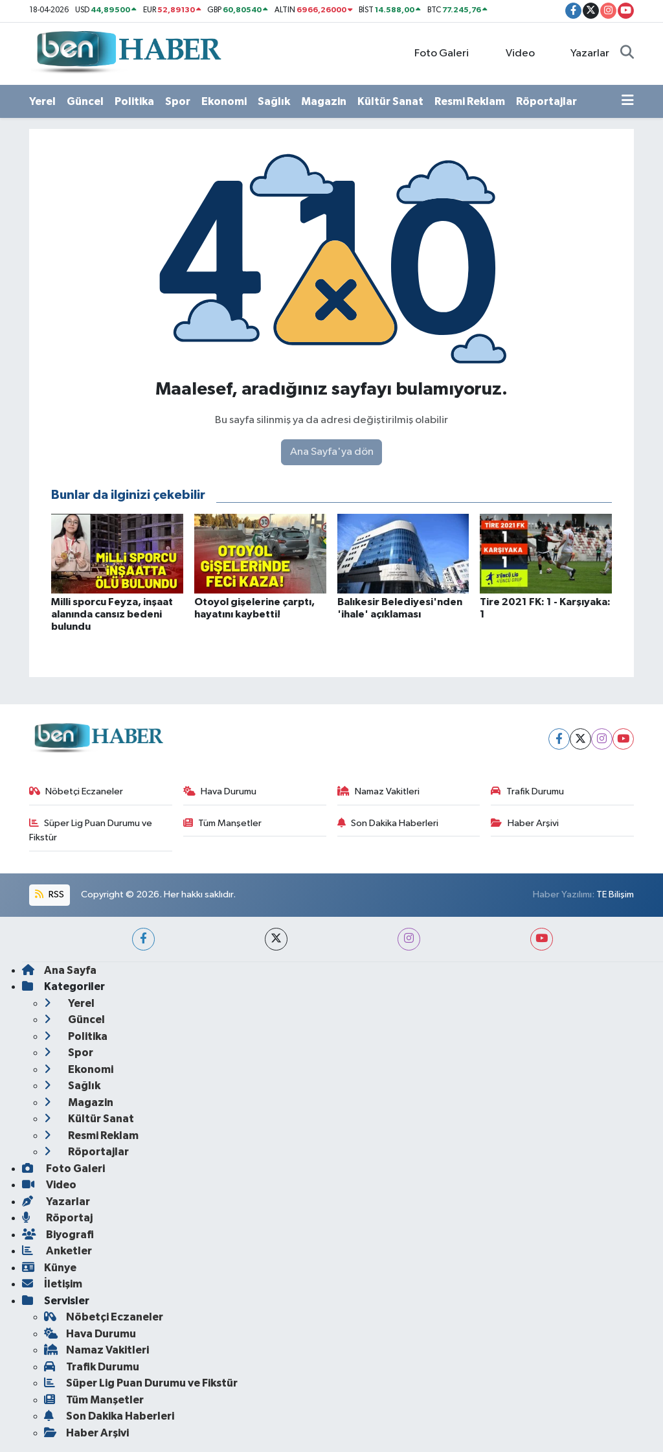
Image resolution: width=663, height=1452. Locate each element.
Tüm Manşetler (222, 823)
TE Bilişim (615, 894)
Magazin (323, 101)
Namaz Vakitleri (378, 791)
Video (513, 53)
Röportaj (57, 1217)
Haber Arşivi (525, 823)
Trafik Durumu (527, 791)
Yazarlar (583, 53)
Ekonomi (224, 101)
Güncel (85, 101)
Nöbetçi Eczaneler (76, 791)
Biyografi (58, 1234)
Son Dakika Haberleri (388, 823)
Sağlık (274, 101)
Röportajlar (546, 101)
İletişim (52, 1283)
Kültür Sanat (390, 101)
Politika (134, 101)
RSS (49, 894)
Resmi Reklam (469, 101)
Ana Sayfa (59, 970)
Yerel (42, 101)
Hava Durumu (220, 791)
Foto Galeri (435, 53)
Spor (177, 101)
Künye (49, 1267)
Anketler (57, 1250)
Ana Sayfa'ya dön (332, 451)
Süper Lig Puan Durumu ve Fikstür (91, 830)
